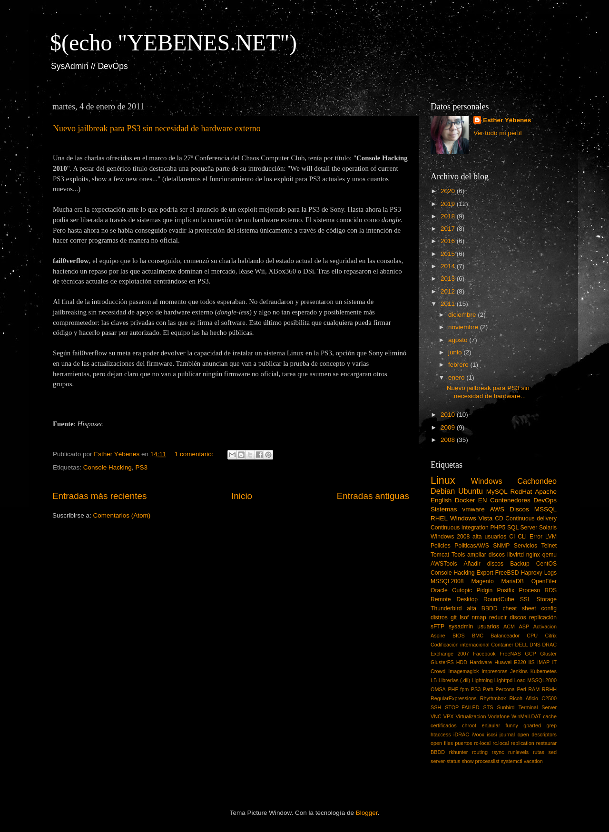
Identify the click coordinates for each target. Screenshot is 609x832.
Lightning (482, 680)
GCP (530, 653)
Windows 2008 (450, 536)
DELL (521, 644)
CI (512, 536)
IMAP (543, 662)
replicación (543, 617)
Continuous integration (460, 527)
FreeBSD (507, 572)
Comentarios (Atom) (122, 515)
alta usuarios (489, 536)
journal (507, 734)
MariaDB (512, 581)
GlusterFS (442, 662)
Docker (465, 500)
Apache (546, 491)
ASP (524, 626)
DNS (535, 644)
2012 (449, 291)
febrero (459, 364)
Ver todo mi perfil (497, 133)
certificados (444, 725)
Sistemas (444, 509)
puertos (463, 743)
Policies (441, 545)
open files (442, 743)
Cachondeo (537, 481)
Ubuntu (470, 491)
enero (457, 377)
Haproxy (531, 572)
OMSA (438, 689)
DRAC (549, 644)
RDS (550, 590)
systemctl (511, 761)
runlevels (518, 752)
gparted (532, 725)
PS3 (141, 467)
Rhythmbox (493, 698)
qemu (549, 554)
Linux (443, 480)
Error (536, 536)
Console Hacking (107, 467)
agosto (458, 339)
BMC (477, 635)
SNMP (501, 545)
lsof (464, 617)
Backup (520, 563)
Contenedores (510, 500)
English (441, 500)
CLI (522, 536)
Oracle (439, 590)
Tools (458, 554)
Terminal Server (538, 707)
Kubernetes (543, 671)
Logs (550, 572)
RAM (534, 689)
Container (502, 644)
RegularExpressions (454, 698)
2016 (449, 241)
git (454, 617)
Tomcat (440, 554)
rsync (498, 752)
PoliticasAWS (471, 545)
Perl (521, 689)
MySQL (497, 491)
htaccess (441, 734)
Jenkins (519, 671)
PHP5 (498, 527)
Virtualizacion (470, 716)
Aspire (438, 635)
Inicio (241, 496)
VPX (448, 716)
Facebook (484, 653)
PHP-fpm (458, 689)
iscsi (492, 734)
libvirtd (515, 554)
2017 (449, 228)
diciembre (463, 314)
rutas (538, 752)
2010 (449, 414)
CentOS (546, 563)
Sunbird (505, 707)
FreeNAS (510, 653)
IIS (532, 662)
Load (520, 680)
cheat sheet (519, 608)
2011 (449, 303)
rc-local (482, 743)
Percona (505, 689)
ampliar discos (486, 554)
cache (550, 716)
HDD (461, 662)
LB (434, 680)
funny (511, 725)
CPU (532, 635)
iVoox (478, 734)
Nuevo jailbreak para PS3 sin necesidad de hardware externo (157, 128)
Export (484, 572)
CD (499, 518)
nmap (478, 617)
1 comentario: (195, 454)
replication (522, 743)
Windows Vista (471, 518)
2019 (449, 203)
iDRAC (461, 734)
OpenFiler (544, 581)
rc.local (500, 743)
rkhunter (458, 752)
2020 (449, 191)
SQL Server (522, 527)
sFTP (437, 626)
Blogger (367, 812)
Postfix (505, 590)
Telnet (549, 545)
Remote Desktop (454, 599)
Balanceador (505, 635)
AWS (497, 509)
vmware (473, 509)
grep (551, 725)
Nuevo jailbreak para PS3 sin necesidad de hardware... (488, 391)
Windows (486, 481)
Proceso (529, 590)
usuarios (488, 626)
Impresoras (494, 671)
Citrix (551, 635)
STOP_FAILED (462, 707)
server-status (445, 761)
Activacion (545, 626)
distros (439, 617)
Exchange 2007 (450, 653)
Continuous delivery (531, 518)
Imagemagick (463, 671)
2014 (449, 266)
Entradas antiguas (373, 496)
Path (488, 689)
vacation (533, 761)
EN (482, 500)
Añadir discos (484, 563)
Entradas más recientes (99, 496)
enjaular (491, 725)
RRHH (549, 689)
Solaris (548, 527)
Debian (443, 491)
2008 (449, 439)
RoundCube (498, 599)
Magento (482, 581)
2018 (449, 216)
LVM (551, 536)
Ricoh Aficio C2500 (533, 698)
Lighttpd (503, 680)
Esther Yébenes (507, 120)
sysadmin (461, 626)
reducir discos (507, 617)
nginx (533, 554)
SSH (436, 707)
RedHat (521, 491)
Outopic (462, 590)
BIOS (458, 635)
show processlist (480, 761)
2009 (449, 427)
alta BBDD (482, 608)
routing (480, 752)
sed (553, 752)
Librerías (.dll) (454, 680)
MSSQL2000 (542, 680)
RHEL (439, 518)
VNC (436, 716)
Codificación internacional (460, 644)
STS (488, 707)
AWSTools (444, 563)
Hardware (481, 662)
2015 (449, 253)
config (549, 608)
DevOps (545, 500)
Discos (519, 509)
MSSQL (545, 509)
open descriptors (537, 734)
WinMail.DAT (526, 716)
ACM (509, 626)
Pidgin (484, 590)
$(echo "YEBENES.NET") (173, 42)
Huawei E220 (510, 662)
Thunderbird (446, 608)
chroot (469, 725)
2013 (449, 278)
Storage (547, 599)
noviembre (464, 327)
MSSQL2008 (447, 581)
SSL (525, 599)
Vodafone (499, 716)
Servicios (525, 545)
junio (455, 352)
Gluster (548, 653)
